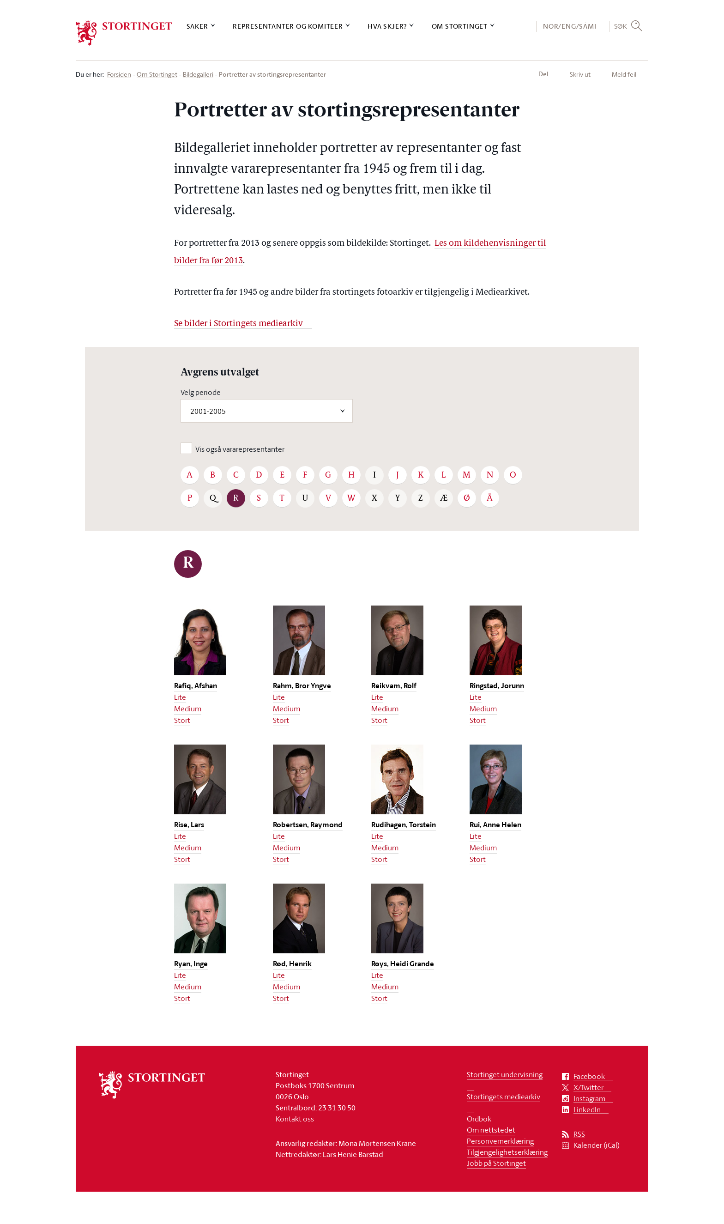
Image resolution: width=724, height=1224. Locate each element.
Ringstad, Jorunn (497, 685)
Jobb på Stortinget (496, 1163)
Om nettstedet (491, 1130)
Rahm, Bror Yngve (302, 685)
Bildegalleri (198, 74)
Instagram (589, 1099)
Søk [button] (620, 25)
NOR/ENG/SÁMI (570, 26)
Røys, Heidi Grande (402, 963)
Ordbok (479, 1119)
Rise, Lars (189, 824)
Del (543, 74)
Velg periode (201, 392)
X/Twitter (588, 1087)
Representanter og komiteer (288, 26)
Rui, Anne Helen (495, 824)
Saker (197, 26)
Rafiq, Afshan (195, 685)
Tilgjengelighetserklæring (507, 1152)
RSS (579, 1134)
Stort (182, 720)
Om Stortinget (460, 26)
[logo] (124, 33)
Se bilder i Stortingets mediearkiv (238, 324)
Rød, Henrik (292, 963)
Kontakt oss (295, 1119)
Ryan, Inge (191, 963)
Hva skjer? (387, 26)
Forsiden (119, 74)
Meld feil (624, 74)
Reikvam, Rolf (393, 685)
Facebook (589, 1076)
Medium (187, 708)
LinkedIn (587, 1110)
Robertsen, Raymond (308, 824)
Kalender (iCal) (596, 1145)
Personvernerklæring (500, 1141)
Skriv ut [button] (580, 74)
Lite (180, 697)
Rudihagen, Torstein (403, 824)
